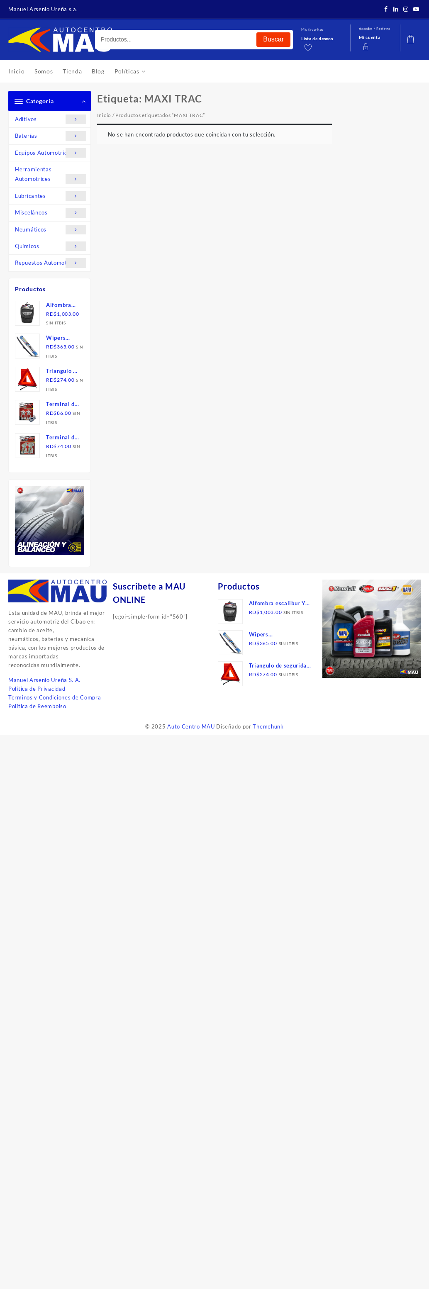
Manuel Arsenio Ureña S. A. (44, 680)
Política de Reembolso (37, 706)
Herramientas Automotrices (50, 175)
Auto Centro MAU (191, 726)
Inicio (104, 115)
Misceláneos (50, 212)
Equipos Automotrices (50, 153)
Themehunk (268, 726)
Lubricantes (50, 196)
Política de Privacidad (36, 688)
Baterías (50, 136)
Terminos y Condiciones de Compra (54, 697)
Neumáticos (50, 229)
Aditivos (50, 119)
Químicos (50, 246)
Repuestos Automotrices (50, 263)
